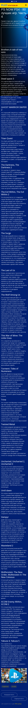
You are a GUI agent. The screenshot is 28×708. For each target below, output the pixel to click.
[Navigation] (26, 5)
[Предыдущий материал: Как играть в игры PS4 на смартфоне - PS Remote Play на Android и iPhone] (9, 695)
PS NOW (14, 686)
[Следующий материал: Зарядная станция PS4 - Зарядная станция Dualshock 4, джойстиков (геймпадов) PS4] (19, 699)
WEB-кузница (18, 703)
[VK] (16, 1)
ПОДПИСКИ (5, 686)
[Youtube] (12, 1)
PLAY (4, 5)
